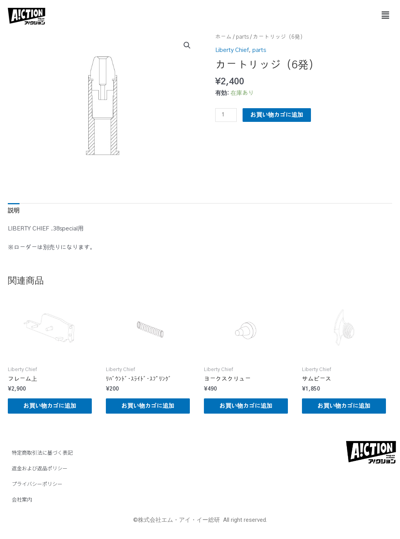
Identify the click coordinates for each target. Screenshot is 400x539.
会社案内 (22, 499)
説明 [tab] (14, 211)
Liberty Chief (232, 50)
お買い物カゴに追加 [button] (49, 406)
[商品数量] (225, 115)
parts (242, 37)
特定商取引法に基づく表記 (42, 452)
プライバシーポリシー (37, 483)
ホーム (223, 37)
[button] (385, 15)
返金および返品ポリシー (40, 468)
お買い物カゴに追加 (276, 115)
